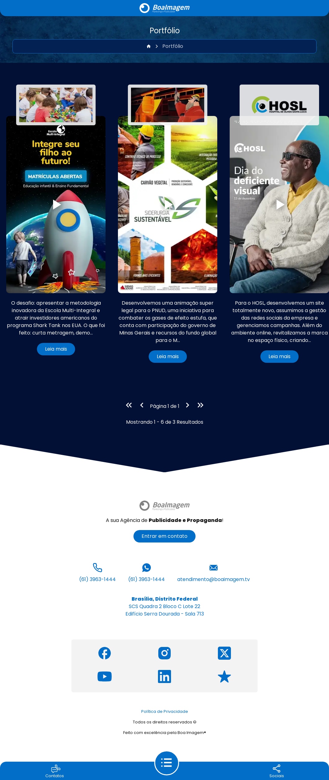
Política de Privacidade (164, 711)
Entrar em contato (164, 536)
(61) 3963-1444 (97, 572)
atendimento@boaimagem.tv (213, 572)
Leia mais (56, 349)
